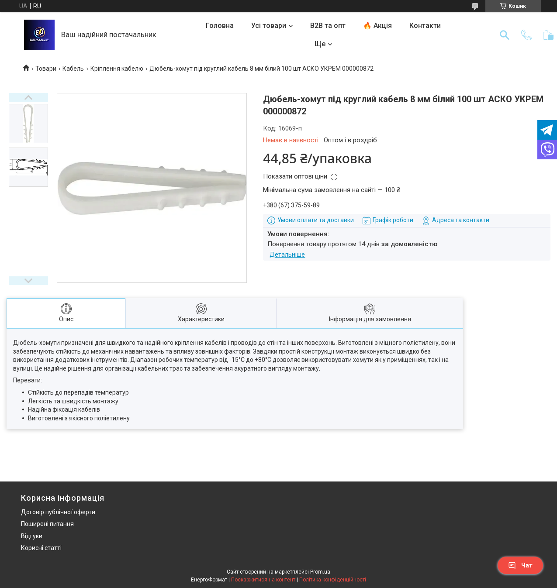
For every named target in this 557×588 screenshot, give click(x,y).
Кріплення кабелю (116, 68)
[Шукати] (504, 35)
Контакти (425, 25)
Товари (45, 68)
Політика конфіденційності (332, 580)
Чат (520, 565)
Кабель (73, 68)
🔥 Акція (377, 25)
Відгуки (31, 536)
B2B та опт (328, 25)
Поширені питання (47, 523)
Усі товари (268, 25)
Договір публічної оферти (58, 512)
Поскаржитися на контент (263, 580)
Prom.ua (320, 572)
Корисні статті (41, 547)
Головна (220, 25)
